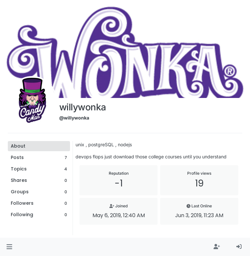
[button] (9, 246)
